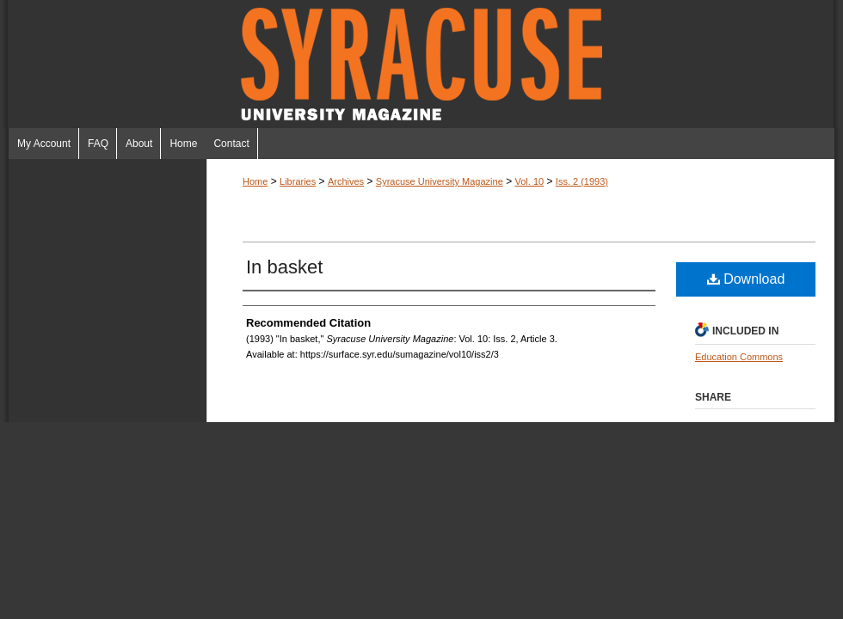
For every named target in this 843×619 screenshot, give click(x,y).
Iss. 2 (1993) (582, 181)
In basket (284, 267)
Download (746, 279)
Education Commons (739, 357)
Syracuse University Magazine (421, 64)
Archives (346, 181)
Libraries (298, 181)
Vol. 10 (529, 181)
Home (255, 181)
